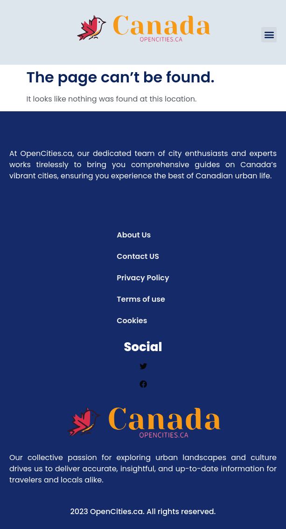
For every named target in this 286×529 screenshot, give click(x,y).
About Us (134, 235)
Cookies (132, 320)
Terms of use (141, 299)
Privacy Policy (143, 277)
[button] (269, 34)
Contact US (138, 256)
